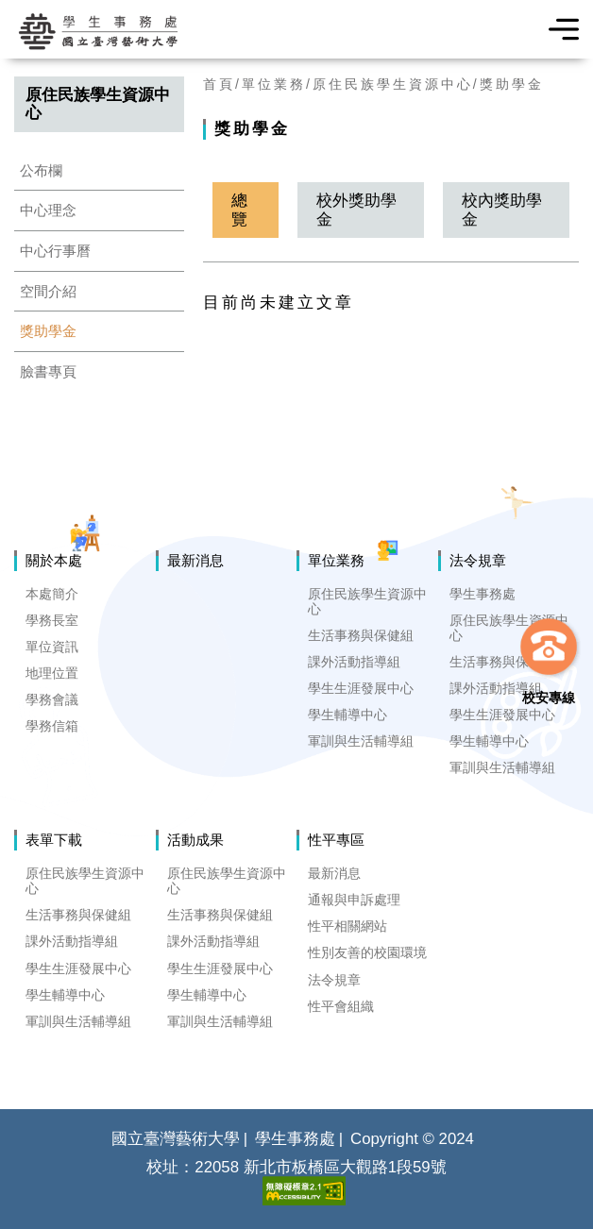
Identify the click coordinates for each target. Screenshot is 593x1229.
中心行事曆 (55, 251)
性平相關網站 (347, 926)
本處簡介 (51, 593)
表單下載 (53, 840)
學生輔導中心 (347, 714)
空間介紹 (48, 291)
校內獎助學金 (502, 209)
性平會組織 (341, 1006)
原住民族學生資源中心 (393, 84)
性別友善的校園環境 (367, 952)
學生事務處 (482, 593)
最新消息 (195, 560)
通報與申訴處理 (354, 899)
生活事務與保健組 (361, 635)
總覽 (239, 209)
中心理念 (48, 210)
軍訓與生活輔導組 (361, 741)
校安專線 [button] (548, 697)
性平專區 (336, 840)
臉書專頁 (48, 371)
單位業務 (274, 84)
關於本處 (53, 560)
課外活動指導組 (354, 661)
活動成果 (195, 840)
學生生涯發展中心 (361, 688)
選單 (557, 29)
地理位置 (51, 673)
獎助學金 (48, 331)
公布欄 (41, 170)
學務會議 (51, 699)
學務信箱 (51, 725)
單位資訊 (51, 646)
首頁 (219, 84)
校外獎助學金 (356, 209)
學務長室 (51, 620)
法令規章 (477, 560)
